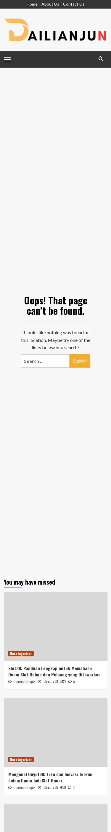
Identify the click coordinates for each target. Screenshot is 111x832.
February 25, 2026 (54, 787)
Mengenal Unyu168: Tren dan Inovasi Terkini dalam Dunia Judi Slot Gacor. (50, 777)
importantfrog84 (24, 681)
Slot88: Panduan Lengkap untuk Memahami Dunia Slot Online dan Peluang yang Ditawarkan (54, 671)
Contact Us (73, 3)
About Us (50, 3)
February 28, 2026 (54, 681)
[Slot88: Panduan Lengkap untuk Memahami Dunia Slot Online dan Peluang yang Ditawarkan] (55, 626)
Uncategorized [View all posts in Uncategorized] (21, 653)
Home (32, 3)
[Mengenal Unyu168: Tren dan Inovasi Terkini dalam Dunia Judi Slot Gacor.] (55, 732)
